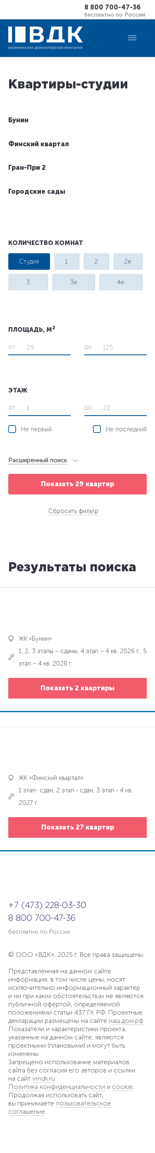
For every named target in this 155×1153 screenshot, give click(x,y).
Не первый (36, 429)
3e (73, 282)
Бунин (18, 120)
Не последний (126, 429)
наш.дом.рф (126, 1021)
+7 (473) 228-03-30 (47, 905)
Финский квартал (38, 144)
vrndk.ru (43, 1078)
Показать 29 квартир (77, 484)
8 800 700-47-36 (112, 7)
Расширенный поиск (37, 460)
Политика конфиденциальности (56, 1087)
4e (120, 282)
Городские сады (36, 191)
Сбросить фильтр (73, 511)
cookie (122, 1087)
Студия (29, 261)
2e (127, 261)
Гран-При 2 (27, 167)
